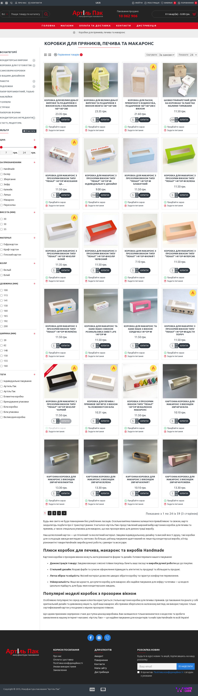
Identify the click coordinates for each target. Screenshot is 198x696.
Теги (3, 374)
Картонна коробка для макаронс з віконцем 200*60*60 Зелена (100, 479)
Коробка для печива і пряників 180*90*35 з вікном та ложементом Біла (101, 404)
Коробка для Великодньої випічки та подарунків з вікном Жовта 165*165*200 (101, 103)
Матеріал (5, 238)
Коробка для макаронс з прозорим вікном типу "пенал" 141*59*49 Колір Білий (61, 255)
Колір (3, 263)
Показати (184, 55)
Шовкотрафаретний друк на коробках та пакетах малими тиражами (180, 103)
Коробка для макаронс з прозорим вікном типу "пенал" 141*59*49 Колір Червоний (101, 255)
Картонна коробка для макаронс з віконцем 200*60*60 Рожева (180, 479)
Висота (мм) (7, 212)
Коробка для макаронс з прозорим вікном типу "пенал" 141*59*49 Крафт (140, 254)
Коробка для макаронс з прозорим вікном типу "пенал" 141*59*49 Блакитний (140, 179)
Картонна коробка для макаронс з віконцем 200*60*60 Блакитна (61, 479)
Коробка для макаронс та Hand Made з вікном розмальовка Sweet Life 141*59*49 (100, 330)
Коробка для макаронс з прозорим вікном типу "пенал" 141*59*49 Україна (61, 329)
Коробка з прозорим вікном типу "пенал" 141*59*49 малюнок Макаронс (140, 405)
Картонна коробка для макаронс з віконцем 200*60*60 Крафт (140, 479)
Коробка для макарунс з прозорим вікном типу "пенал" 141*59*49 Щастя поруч (179, 330)
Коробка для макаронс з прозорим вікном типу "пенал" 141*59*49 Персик (180, 254)
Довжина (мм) (9, 283)
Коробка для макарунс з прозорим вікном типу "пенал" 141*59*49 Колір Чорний (61, 405)
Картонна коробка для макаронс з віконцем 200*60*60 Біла (180, 404)
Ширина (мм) (8, 333)
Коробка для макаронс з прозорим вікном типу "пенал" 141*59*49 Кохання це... (61, 179)
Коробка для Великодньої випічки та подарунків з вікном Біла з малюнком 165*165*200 (61, 104)
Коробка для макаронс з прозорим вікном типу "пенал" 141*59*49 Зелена (180, 178)
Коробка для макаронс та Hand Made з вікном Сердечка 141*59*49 (140, 329)
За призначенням (10, 162)
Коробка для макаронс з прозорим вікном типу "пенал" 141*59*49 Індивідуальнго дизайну (101, 179)
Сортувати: (134, 55)
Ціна (2, 140)
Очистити (30, 131)
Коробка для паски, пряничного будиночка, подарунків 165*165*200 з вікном (140, 104)
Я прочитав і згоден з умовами (165, 674)
